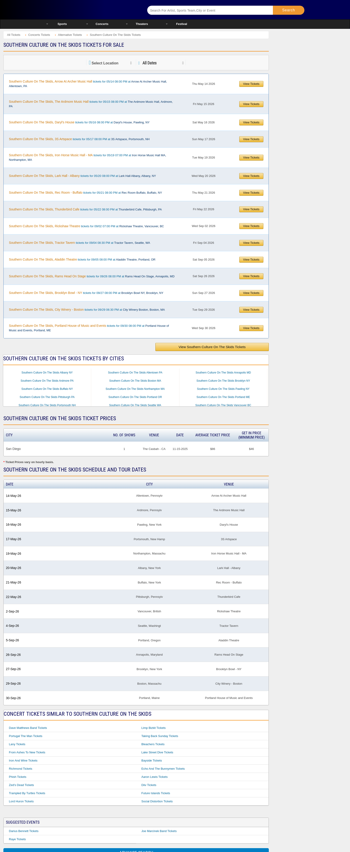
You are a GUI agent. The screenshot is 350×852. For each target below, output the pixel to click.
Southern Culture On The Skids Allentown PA (135, 372)
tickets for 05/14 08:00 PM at (88, 84)
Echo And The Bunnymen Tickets (163, 768)
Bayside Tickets (151, 760)
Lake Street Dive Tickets (157, 752)
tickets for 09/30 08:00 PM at (89, 328)
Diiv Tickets (148, 785)
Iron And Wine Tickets (23, 760)
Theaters (142, 24)
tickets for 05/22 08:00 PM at (85, 209)
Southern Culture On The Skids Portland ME (223, 397)
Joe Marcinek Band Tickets (158, 831)
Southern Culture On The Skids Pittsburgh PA (47, 397)
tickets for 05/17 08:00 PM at (79, 139)
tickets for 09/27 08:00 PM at (86, 293)
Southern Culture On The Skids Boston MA (135, 380)
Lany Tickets (17, 744)
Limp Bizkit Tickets (153, 728)
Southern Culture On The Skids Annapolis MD (223, 372)
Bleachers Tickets (152, 744)
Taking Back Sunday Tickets (159, 736)
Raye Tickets (17, 839)
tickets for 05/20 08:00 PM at (82, 176)
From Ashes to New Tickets (27, 752)
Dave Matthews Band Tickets (28, 728)
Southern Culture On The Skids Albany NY (47, 372)
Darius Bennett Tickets (23, 831)
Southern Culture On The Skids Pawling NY (223, 389)
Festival (181, 24)
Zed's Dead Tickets (21, 785)
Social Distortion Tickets (157, 801)
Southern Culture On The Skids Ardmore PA (47, 380)
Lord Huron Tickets (21, 801)
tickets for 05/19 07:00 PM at (87, 157)
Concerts (102, 24)
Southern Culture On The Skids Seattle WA (135, 405)
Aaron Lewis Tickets (154, 777)
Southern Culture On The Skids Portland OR (135, 397)
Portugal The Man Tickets (25, 736)
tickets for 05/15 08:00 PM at (91, 104)
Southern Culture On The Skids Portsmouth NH (47, 405)
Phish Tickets (17, 777)
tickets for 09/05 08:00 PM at (82, 259)
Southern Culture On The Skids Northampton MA (135, 389)
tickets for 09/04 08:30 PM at (79, 242)
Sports (62, 24)
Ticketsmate (91, 10)
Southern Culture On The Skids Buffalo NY (47, 389)
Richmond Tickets (20, 768)
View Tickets (251, 83)
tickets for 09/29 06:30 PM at (87, 309)
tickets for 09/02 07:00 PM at (86, 226)
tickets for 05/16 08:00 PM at (79, 122)
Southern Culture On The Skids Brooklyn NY (223, 380)
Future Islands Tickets (155, 793)
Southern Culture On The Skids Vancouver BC (223, 405)
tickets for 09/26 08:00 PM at (91, 276)
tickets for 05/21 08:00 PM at (85, 192)
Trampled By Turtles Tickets (27, 793)
